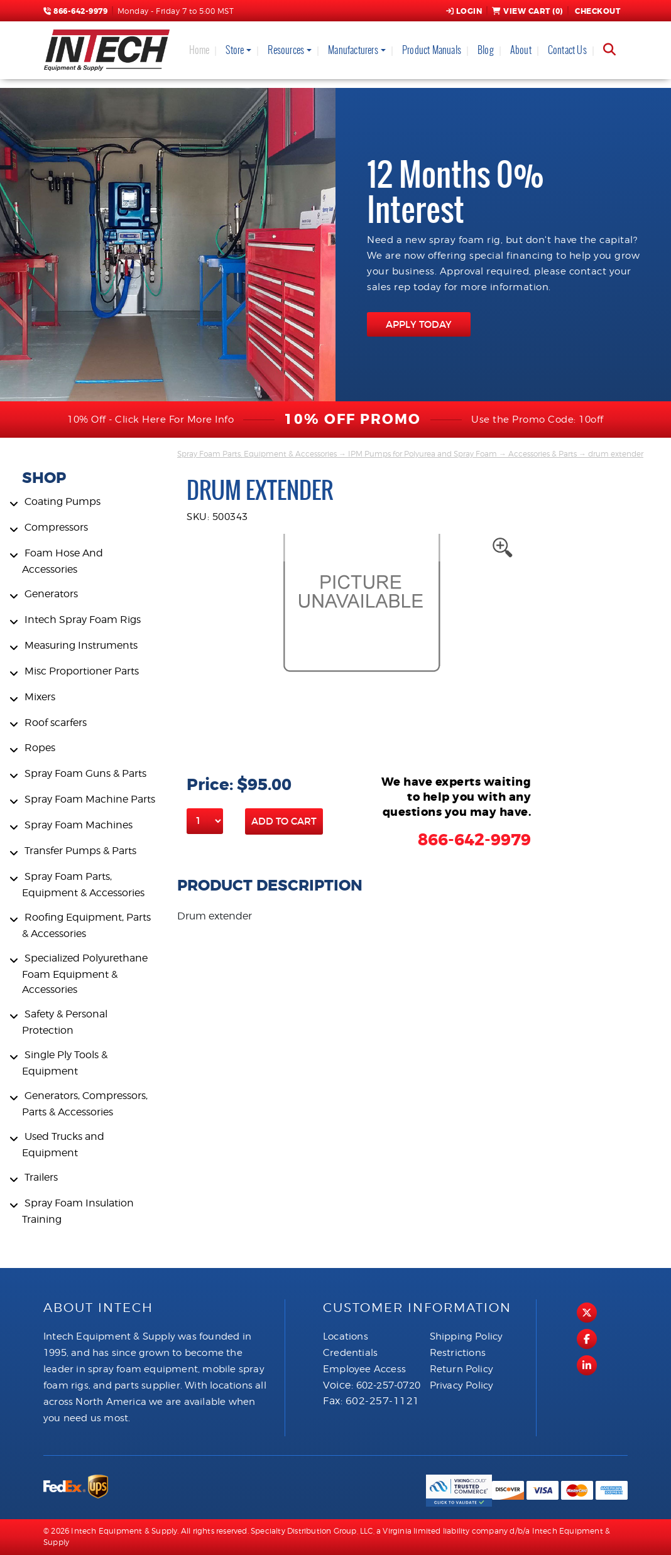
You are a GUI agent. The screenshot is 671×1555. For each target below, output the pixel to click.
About (521, 50)
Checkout (597, 11)
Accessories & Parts (542, 453)
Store (235, 50)
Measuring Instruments (81, 645)
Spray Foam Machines (79, 825)
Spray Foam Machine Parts (90, 799)
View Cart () (527, 11)
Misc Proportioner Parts (82, 671)
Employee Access (364, 1369)
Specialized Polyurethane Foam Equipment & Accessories (85, 973)
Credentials (350, 1352)
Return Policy (462, 1369)
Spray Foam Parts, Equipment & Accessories (257, 453)
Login (464, 11)
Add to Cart (284, 821)
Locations (345, 1336)
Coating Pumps (63, 501)
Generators (51, 594)
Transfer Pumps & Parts (80, 851)
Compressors (56, 527)
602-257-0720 (388, 1385)
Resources (286, 50)
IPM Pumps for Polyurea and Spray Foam (422, 453)
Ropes (40, 748)
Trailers (41, 1177)
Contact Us (567, 50)
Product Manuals (431, 50)
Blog (485, 50)
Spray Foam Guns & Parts (85, 773)
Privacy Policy (462, 1385)
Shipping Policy (466, 1336)
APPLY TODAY (419, 324)
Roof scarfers (56, 723)
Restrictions (458, 1352)
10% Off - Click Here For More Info (150, 419)
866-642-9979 (75, 11)
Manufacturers (353, 50)
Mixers (40, 697)
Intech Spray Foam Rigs (83, 620)
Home (199, 50)
